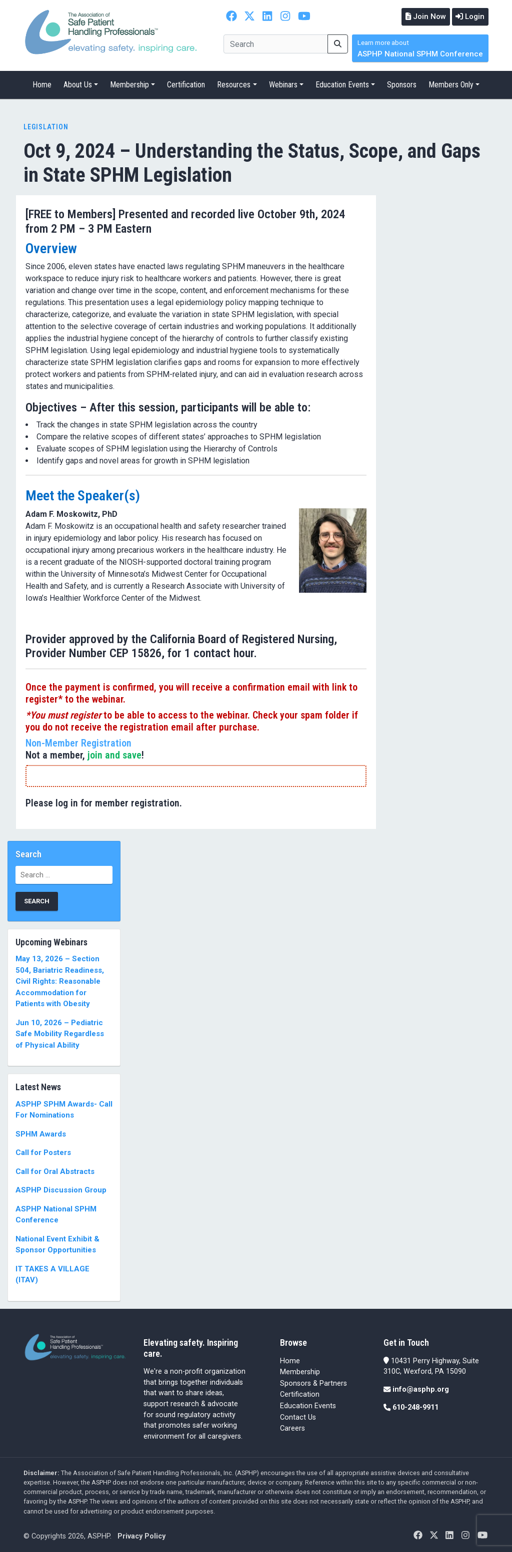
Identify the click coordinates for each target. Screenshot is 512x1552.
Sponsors (401, 83)
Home (42, 83)
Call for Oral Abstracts (55, 1169)
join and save (115, 754)
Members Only (451, 83)
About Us (78, 83)
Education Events (342, 83)
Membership (129, 83)
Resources (233, 83)
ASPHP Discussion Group (61, 1188)
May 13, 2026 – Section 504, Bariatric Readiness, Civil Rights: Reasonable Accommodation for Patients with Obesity (60, 980)
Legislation (46, 126)
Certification (186, 83)
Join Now (420, 15)
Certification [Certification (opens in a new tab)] (300, 1393)
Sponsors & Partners (313, 1382)
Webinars (283, 83)
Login (468, 15)
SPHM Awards (41, 1132)
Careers (292, 1427)
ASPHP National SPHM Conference (420, 47)
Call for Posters (43, 1151)
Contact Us (298, 1416)
